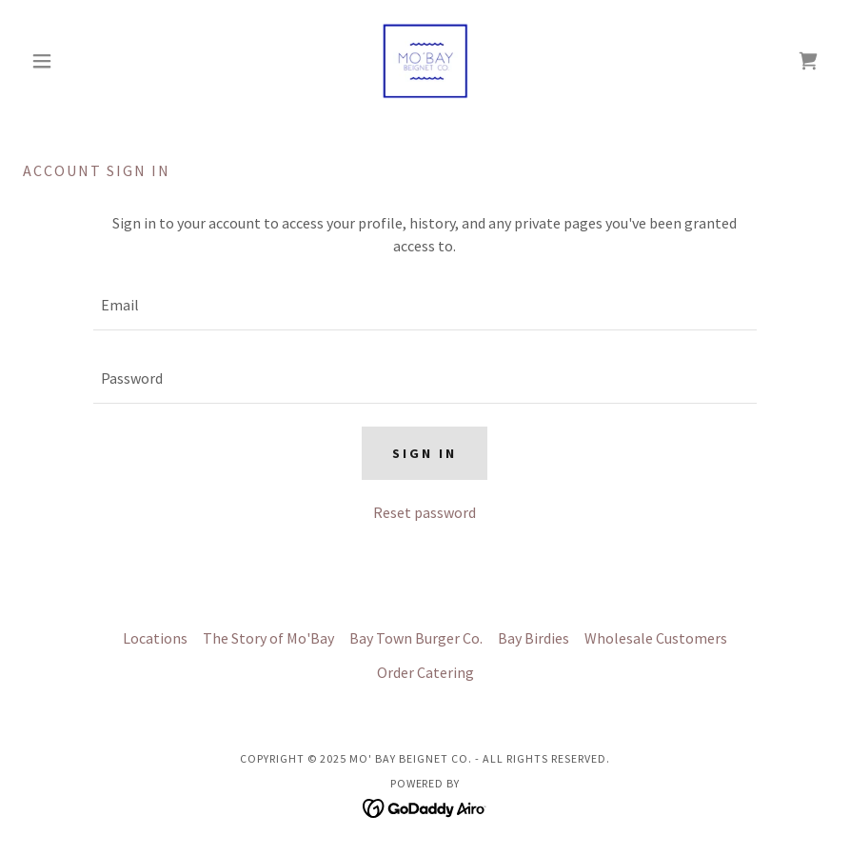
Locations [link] (155, 637)
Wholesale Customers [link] (655, 637)
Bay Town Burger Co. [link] (416, 637)
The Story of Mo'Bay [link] (268, 637)
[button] (83, 61)
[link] (425, 61)
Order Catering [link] (425, 672)
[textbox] (424, 305)
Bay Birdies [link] (533, 637)
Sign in (424, 453)
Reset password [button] (424, 512)
